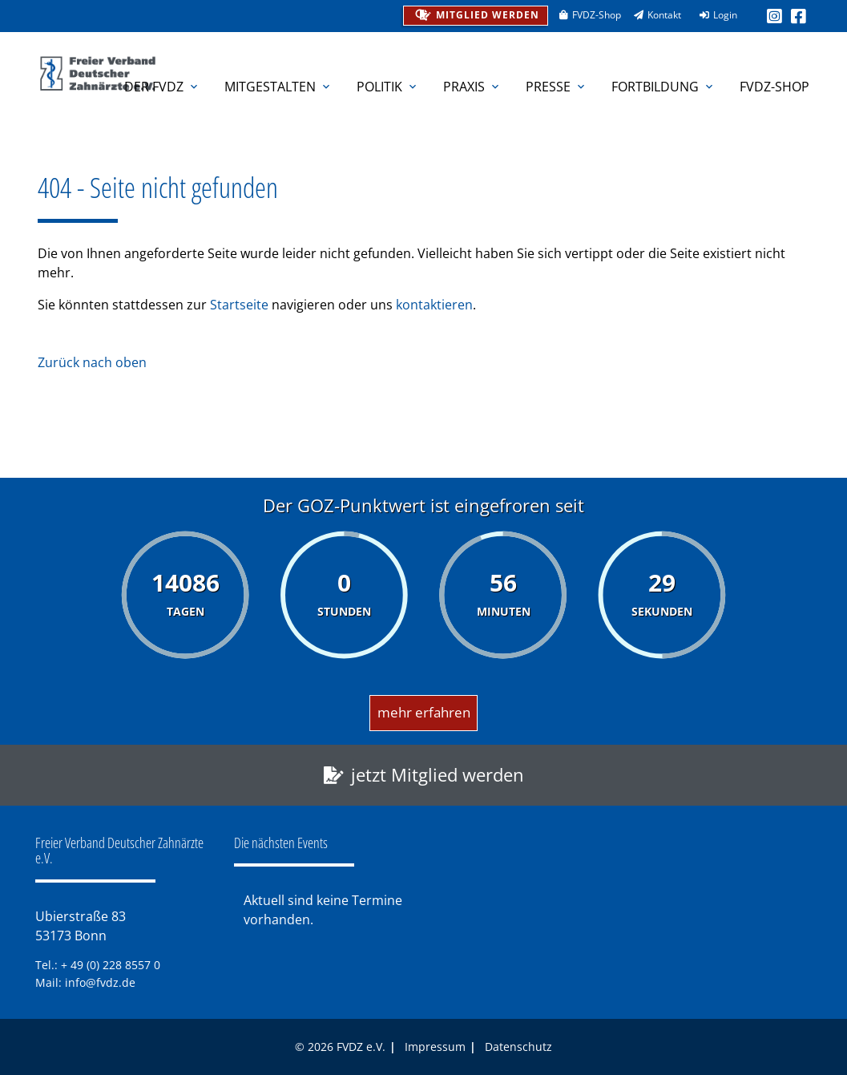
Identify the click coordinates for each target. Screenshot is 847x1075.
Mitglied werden (475, 13)
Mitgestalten (278, 87)
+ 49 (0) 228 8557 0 (110, 964)
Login (713, 15)
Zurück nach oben (92, 362)
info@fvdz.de (100, 982)
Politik (388, 87)
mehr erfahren (423, 712)
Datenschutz (518, 1046)
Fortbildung (663, 87)
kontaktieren (434, 304)
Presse (556, 87)
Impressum (435, 1046)
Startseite (239, 304)
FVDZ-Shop (584, 15)
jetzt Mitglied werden (437, 774)
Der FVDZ (162, 87)
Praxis (472, 87)
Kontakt (652, 15)
